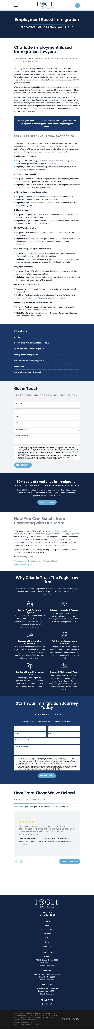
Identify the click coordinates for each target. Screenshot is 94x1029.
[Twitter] (47, 1004)
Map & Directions (47, 966)
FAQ (46, 938)
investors (71, 87)
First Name (18, 403)
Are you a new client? (22, 429)
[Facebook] (43, 1004)
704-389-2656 (47, 915)
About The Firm (47, 930)
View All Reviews (69, 862)
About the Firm (47, 502)
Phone (17, 416)
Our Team (47, 934)
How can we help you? (22, 435)
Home (47, 926)
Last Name (18, 410)
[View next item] (21, 862)
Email (16, 423)
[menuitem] (47, 337)
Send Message (23, 465)
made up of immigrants (61, 531)
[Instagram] (51, 1004)
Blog (47, 942)
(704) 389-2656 (27, 121)
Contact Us (47, 947)
